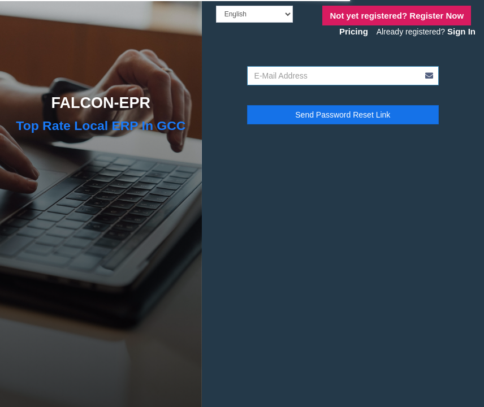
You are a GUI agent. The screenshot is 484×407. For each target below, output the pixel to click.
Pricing (353, 31)
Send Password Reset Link (342, 114)
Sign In (461, 31)
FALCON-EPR (101, 102)
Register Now (397, 15)
